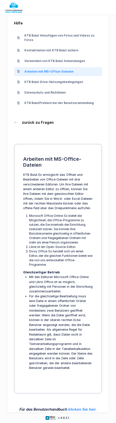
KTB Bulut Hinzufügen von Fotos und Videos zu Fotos (55, 38)
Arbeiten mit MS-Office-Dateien (45, 71)
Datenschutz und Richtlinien (41, 92)
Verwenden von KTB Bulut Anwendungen (51, 61)
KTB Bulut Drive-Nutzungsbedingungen (50, 82)
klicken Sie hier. (82, 409)
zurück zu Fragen (34, 122)
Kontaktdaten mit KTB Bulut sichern (47, 50)
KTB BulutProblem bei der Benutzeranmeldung (55, 103)
